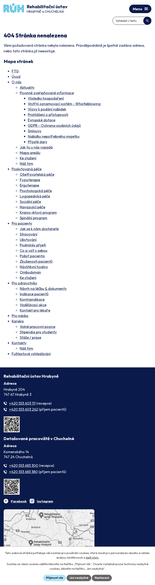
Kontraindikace (32, 299)
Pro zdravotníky (24, 283)
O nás (16, 82)
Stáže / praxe (30, 337)
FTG (15, 71)
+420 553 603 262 (23, 409)
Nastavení (102, 578)
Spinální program (33, 218)
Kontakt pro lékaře (35, 310)
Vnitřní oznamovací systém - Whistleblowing (64, 103)
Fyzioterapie (30, 180)
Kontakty (19, 343)
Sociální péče (30, 201)
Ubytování (28, 239)
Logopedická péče (35, 196)
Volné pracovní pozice (37, 326)
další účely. (92, 557)
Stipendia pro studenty (38, 332)
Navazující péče (32, 207)
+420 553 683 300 (23, 465)
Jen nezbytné (78, 578)
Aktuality (27, 87)
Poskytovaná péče (27, 169)
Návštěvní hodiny (34, 267)
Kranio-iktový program (38, 212)
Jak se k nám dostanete (39, 228)
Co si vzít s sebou (33, 250)
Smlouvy (34, 131)
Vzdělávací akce (33, 305)
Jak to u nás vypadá (36, 147)
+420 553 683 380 (23, 471)
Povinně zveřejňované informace (47, 93)
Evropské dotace (41, 120)
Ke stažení (28, 158)
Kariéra (18, 321)
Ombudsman (30, 272)
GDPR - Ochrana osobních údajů (54, 125)
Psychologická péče (36, 190)
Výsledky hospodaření (46, 98)
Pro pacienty (22, 223)
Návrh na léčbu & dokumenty (43, 288)
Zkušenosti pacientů (36, 261)
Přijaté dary (37, 142)
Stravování (28, 234)
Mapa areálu (30, 152)
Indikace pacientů (34, 294)
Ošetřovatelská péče (37, 174)
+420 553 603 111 (22, 403)
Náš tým (26, 163)
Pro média (20, 315)
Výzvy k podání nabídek (47, 109)
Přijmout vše (54, 578)
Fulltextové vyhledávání (31, 353)
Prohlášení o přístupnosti (48, 114)
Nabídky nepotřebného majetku (54, 136)
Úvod (16, 76)
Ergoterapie (29, 185)
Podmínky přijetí (33, 245)
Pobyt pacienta (32, 256)
